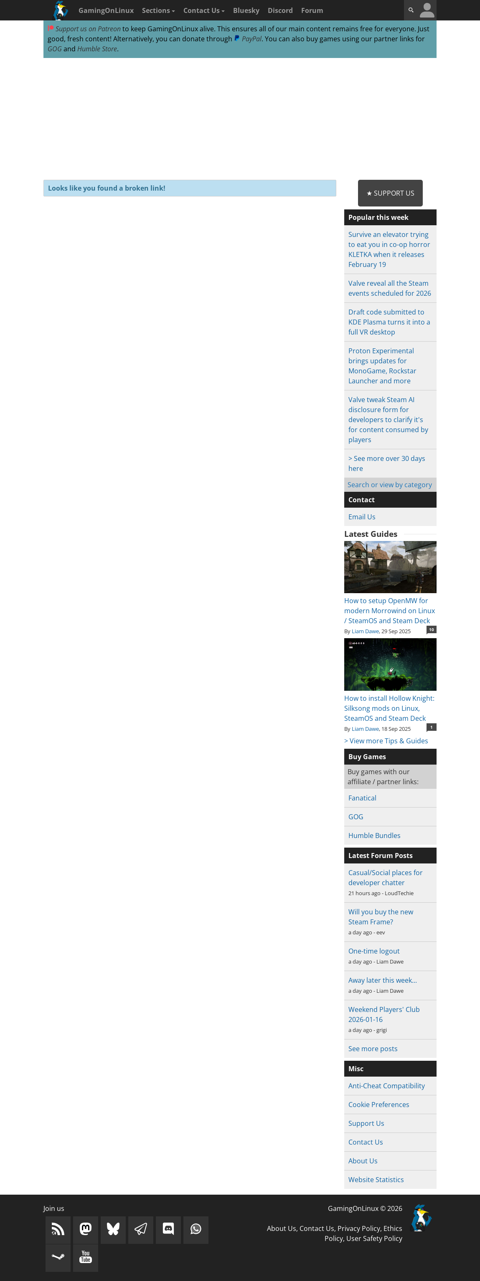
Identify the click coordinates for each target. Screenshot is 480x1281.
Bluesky (246, 10)
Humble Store (97, 48)
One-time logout (374, 951)
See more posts (373, 1048)
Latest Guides (370, 534)
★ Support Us (390, 193)
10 (431, 629)
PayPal (248, 38)
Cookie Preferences (378, 1104)
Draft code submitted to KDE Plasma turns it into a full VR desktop (389, 322)
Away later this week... (382, 980)
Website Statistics (376, 1179)
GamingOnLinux (106, 10)
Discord (280, 10)
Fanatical (362, 798)
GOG (55, 48)
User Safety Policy (374, 1238)
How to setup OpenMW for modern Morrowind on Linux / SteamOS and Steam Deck (390, 605)
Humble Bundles (374, 835)
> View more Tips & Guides (386, 740)
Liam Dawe (365, 631)
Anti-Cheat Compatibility (386, 1085)
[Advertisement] (240, 119)
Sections (158, 10)
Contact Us (204, 10)
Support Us (366, 1123)
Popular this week (378, 217)
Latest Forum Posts (380, 855)
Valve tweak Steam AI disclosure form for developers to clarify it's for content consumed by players (388, 419)
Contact (361, 499)
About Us (363, 1160)
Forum (312, 10)
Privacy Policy (359, 1228)
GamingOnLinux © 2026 (365, 1208)
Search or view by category (390, 484)
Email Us (362, 516)
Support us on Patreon (84, 28)
